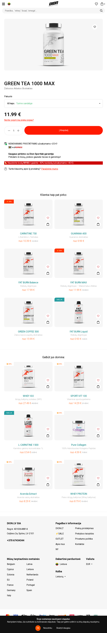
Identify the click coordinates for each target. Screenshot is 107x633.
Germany (11, 590)
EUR (88, 564)
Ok (38, 628)
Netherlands (32, 574)
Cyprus (10, 569)
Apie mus (60, 544)
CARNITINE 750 (28, 233)
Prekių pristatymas (84, 528)
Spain (29, 590)
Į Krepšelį (63, 130)
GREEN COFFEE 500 (28, 331)
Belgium (11, 564)
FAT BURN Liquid (78, 331)
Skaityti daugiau (63, 628)
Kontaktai (79, 544)
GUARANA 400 (79, 233)
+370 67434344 (15, 540)
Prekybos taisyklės (84, 533)
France (10, 585)
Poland (29, 579)
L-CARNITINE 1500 (28, 444)
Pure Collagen (78, 444)
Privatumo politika (84, 538)
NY (57, 549)
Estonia (10, 574)
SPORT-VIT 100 (78, 396)
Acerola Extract (28, 493)
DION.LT (60, 528)
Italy (9, 595)
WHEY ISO (28, 396)
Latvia (29, 564)
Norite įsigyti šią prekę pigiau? (19, 120)
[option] (53, 44)
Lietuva (30, 569)
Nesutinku (47, 628)
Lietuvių (59, 576)
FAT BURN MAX (78, 282)
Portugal (30, 585)
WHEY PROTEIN (78, 493)
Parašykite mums (49, 169)
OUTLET (60, 538)
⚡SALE (60, 533)
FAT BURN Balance (28, 282)
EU (8, 579)
